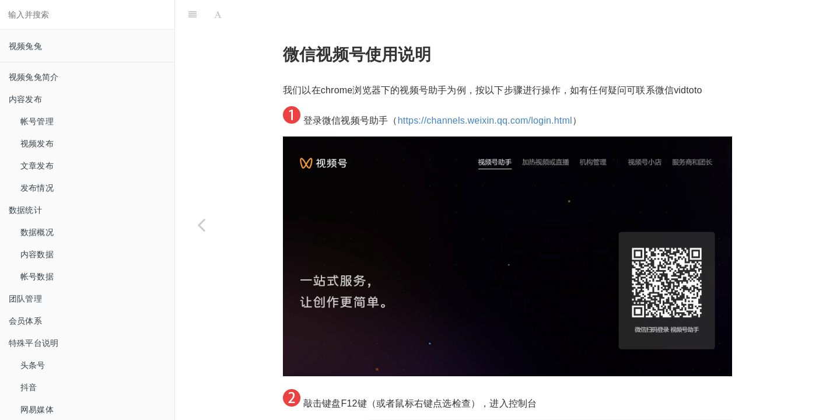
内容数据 (37, 254)
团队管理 (25, 298)
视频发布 (37, 143)
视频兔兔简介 (33, 77)
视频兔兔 (25, 46)
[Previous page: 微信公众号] (201, 224)
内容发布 (25, 99)
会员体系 (25, 321)
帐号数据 (37, 276)
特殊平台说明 (33, 343)
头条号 (33, 365)
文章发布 (37, 165)
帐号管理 (37, 121)
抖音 (28, 387)
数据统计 (25, 210)
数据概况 (37, 232)
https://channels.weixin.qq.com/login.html (485, 91)
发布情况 (37, 187)
